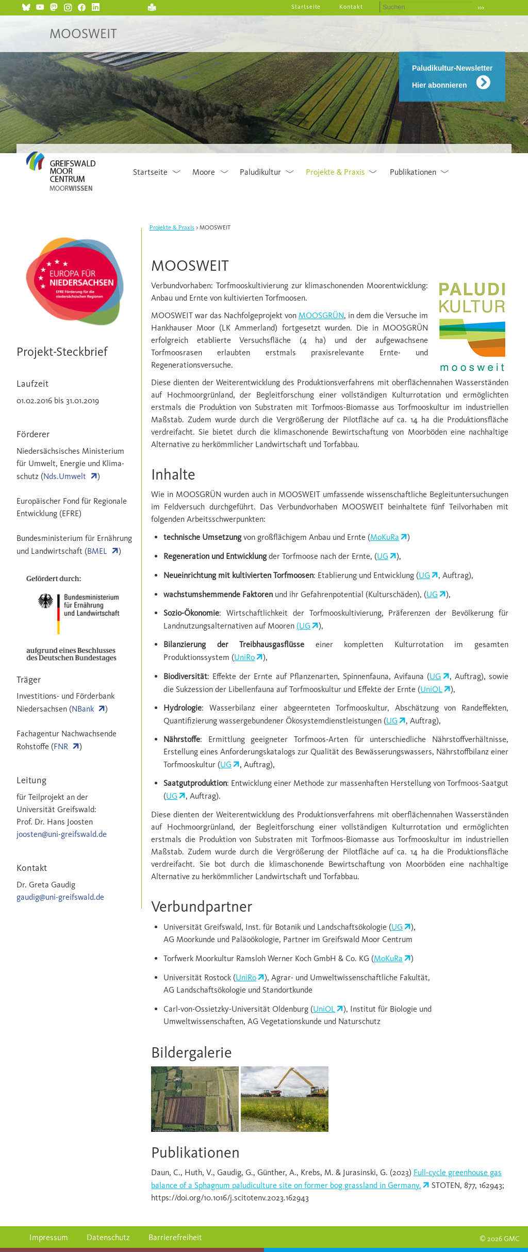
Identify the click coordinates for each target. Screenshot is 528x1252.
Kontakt (351, 6)
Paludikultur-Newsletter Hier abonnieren (452, 76)
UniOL (431, 689)
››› (480, 7)
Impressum (48, 1237)
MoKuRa (384, 537)
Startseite (306, 6)
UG (382, 556)
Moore (203, 172)
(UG (303, 626)
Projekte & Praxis (335, 172)
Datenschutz (108, 1237)
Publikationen (413, 172)
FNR (61, 746)
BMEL (97, 551)
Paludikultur (260, 172)
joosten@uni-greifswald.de (61, 834)
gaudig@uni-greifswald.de (60, 897)
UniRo (244, 657)
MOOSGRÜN (321, 315)
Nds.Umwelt (64, 476)
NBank (83, 709)
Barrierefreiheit (175, 1237)
